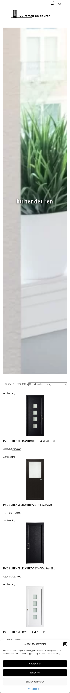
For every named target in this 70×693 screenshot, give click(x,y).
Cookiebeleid (33, 689)
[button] (65, 644)
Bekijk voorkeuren (35, 681)
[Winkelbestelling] (47, 384)
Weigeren (35, 672)
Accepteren (35, 663)
